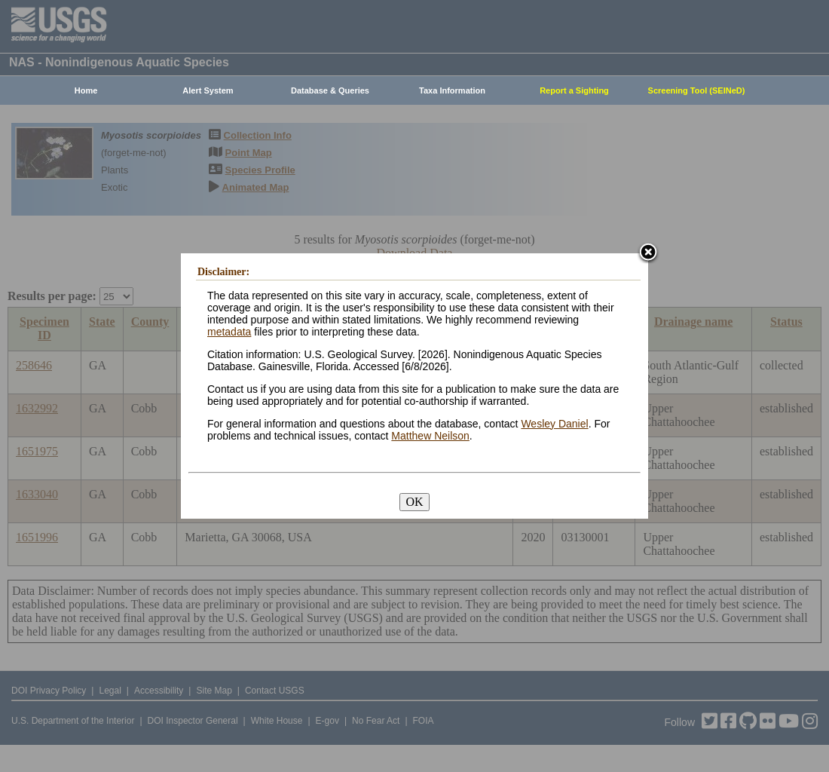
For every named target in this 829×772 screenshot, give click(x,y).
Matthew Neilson (430, 436)
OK (414, 501)
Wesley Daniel (554, 424)
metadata (229, 332)
